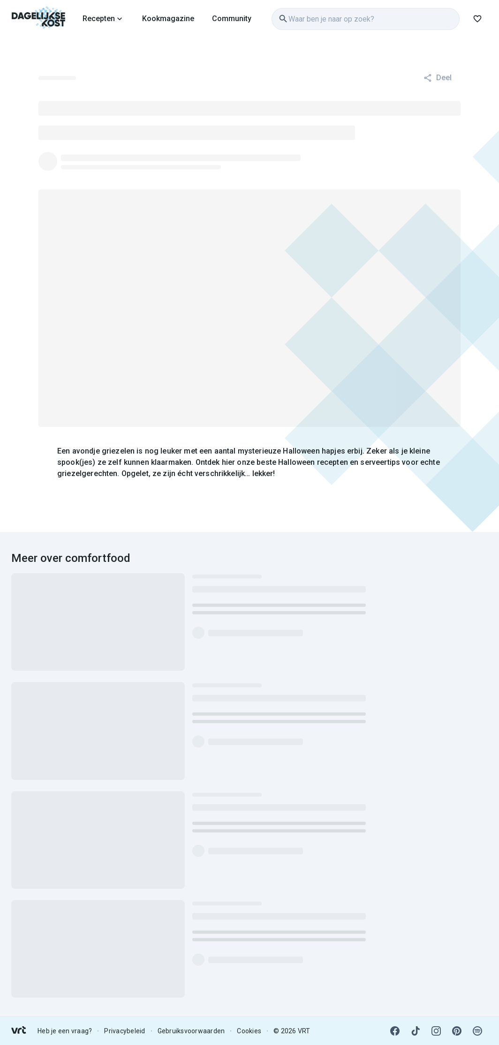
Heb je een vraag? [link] (65, 1031)
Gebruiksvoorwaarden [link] (191, 1031)
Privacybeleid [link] (124, 1031)
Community (231, 18)
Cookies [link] (249, 1031)
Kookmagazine (168, 18)
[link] (38, 19)
